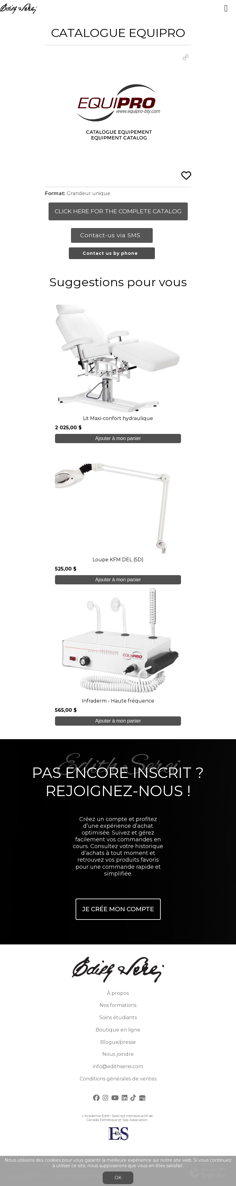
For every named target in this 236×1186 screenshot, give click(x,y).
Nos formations (118, 1005)
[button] (186, 57)
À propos (118, 993)
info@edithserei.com (118, 1066)
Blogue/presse (118, 1042)
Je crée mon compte (118, 909)
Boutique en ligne (118, 1030)
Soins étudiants (118, 1017)
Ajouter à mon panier (118, 438)
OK (118, 1177)
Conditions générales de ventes (118, 1079)
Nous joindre (118, 1054)
